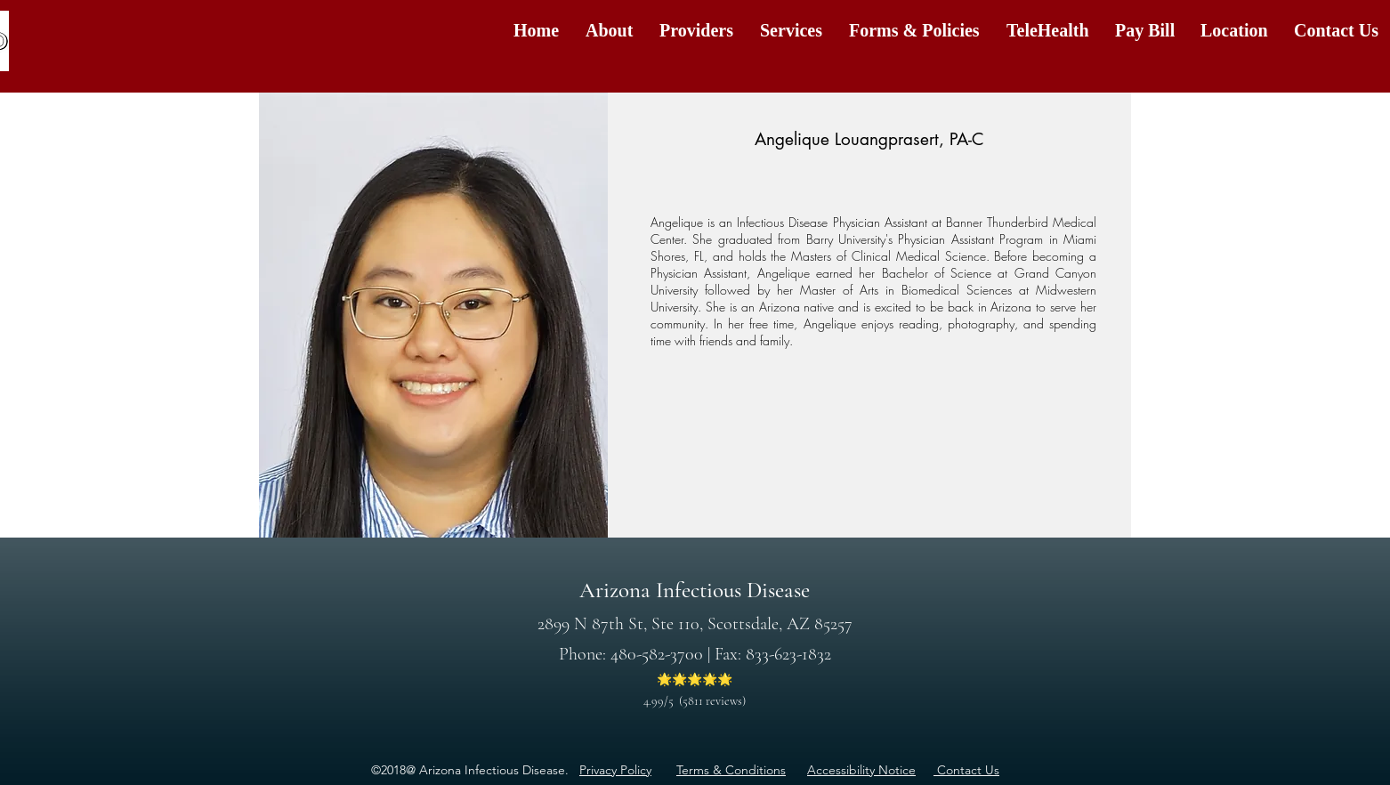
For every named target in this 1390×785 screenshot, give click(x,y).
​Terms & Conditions (731, 770)
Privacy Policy (615, 770)
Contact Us (966, 770)
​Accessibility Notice (861, 770)
